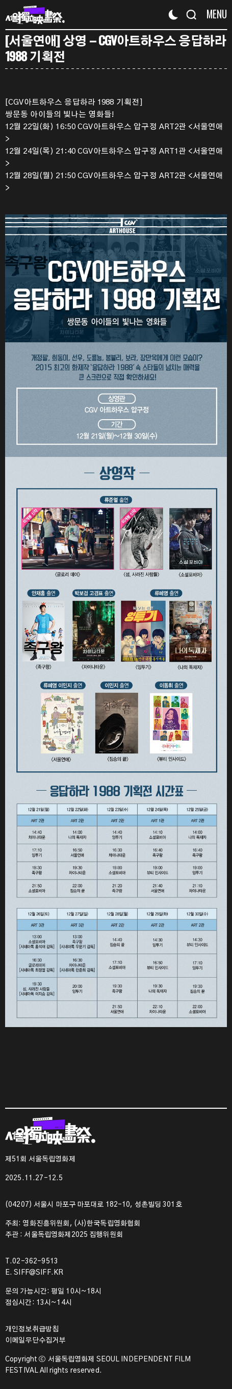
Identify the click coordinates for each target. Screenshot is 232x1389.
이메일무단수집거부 (35, 1340)
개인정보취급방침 (32, 1329)
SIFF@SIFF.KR (38, 1272)
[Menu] (213, 14)
